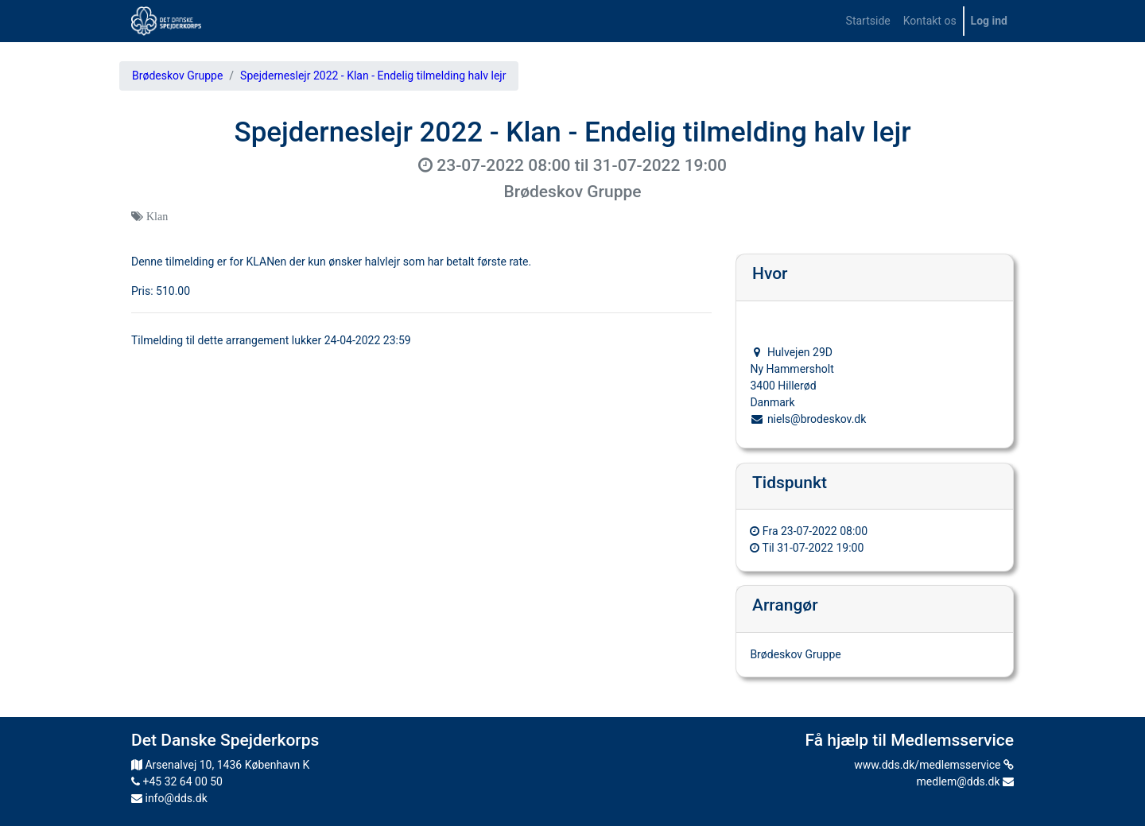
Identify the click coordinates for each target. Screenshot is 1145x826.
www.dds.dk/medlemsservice (934, 764)
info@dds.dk (169, 798)
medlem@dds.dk (965, 781)
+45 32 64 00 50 (177, 781)
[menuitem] (868, 21)
